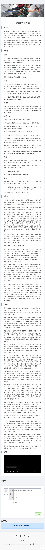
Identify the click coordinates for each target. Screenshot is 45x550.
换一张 (6, 494)
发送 (38, 514)
